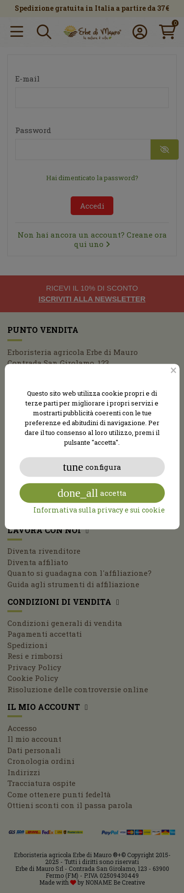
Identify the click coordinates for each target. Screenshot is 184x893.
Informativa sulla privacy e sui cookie (99, 510)
